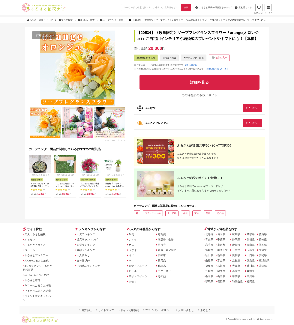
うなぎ (133, 250)
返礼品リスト (243, 7)
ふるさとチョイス (35, 244)
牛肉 (131, 234)
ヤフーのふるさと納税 (38, 285)
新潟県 (221, 255)
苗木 (196, 213)
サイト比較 (32, 229)
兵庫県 (236, 271)
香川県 (251, 265)
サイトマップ (105, 310)
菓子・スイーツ (138, 276)
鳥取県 (251, 234)
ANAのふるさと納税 (37, 260)
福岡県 (251, 281)
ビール (133, 271)
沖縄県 (263, 265)
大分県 (263, 250)
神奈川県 (222, 250)
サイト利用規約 (129, 310)
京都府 (236, 260)
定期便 (162, 234)
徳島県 (251, 260)
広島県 (251, 250)
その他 (220, 213)
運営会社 (86, 310)
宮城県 (209, 250)
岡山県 (251, 244)
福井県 (221, 271)
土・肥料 (171, 213)
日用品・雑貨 (86, 20)
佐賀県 (263, 234)
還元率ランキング (87, 239)
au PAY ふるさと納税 (37, 275)
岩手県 (209, 244)
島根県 (251, 239)
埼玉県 (221, 234)
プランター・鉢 (153, 213)
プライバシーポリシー (157, 310)
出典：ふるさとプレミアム (115, 140)
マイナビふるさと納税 (38, 290)
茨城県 (209, 271)
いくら (133, 239)
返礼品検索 (66, 20)
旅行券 (162, 244)
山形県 (209, 260)
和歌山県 (237, 281)
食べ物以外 (83, 260)
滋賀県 (236, 255)
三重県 (236, 250)
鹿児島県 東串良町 (145, 57)
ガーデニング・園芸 (112, 20)
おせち (133, 281)
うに (131, 255)
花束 (208, 213)
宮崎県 (263, 255)
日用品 (162, 260)
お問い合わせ (185, 310)
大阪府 (236, 265)
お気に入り (259, 9)
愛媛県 (251, 271)
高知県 (251, 276)
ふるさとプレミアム (36, 255)
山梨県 (221, 276)
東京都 (221, 244)
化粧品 (162, 265)
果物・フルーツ (138, 265)
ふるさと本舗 (32, 280)
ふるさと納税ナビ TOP (40, 20)
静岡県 (236, 239)
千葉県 (221, 239)
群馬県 (209, 281)
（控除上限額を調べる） (216, 68)
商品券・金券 (166, 239)
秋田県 (209, 255)
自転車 (162, 255)
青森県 (209, 239)
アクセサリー (166, 271)
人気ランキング (86, 234)
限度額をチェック (214, 7)
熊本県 (263, 244)
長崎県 (263, 239)
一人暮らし (83, 255)
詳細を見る (43, 35)
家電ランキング (86, 244)
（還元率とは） (192, 65)
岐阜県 (236, 234)
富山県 (221, 260)
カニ (131, 244)
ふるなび (30, 239)
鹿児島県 (264, 260)
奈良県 (236, 276)
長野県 (221, 281)
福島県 (209, 265)
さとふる (30, 250)
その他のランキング (88, 265)
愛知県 (236, 244)
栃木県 (209, 276)
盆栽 (185, 213)
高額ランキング (86, 250)
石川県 (221, 265)
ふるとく (204, 310)
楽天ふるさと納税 (35, 234)
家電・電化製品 (167, 250)
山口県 (251, 255)
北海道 (209, 234)
